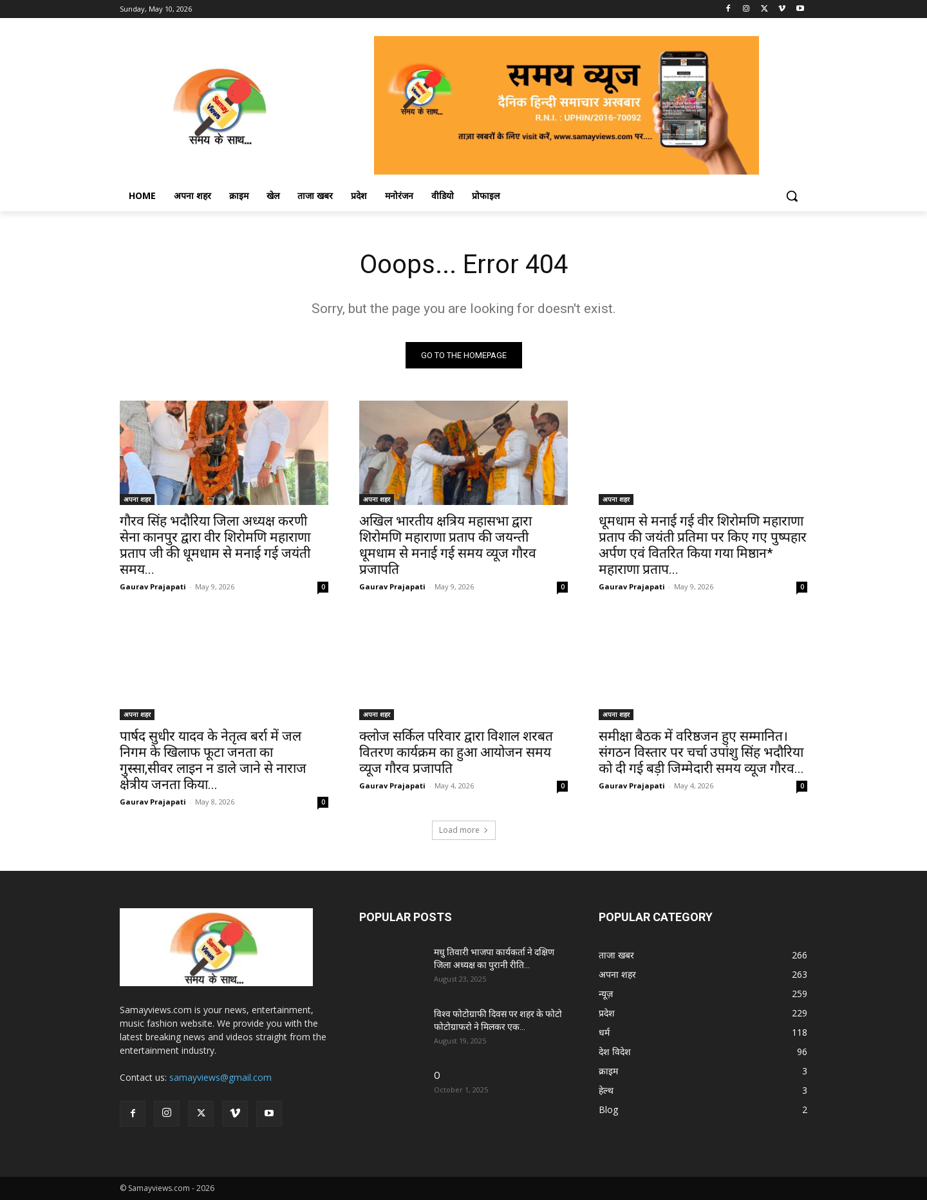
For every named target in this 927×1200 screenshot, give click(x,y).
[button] (791, 195)
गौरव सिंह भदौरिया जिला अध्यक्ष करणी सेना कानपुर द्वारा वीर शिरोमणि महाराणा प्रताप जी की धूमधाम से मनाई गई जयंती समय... (215, 545)
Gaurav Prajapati (153, 586)
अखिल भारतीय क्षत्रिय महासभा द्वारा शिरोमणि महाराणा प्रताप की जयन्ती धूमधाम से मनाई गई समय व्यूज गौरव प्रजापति (447, 545)
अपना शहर (137, 499)
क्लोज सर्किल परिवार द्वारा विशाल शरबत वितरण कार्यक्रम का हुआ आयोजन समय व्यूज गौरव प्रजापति (456, 752)
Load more (464, 829)
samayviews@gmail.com (220, 1077)
